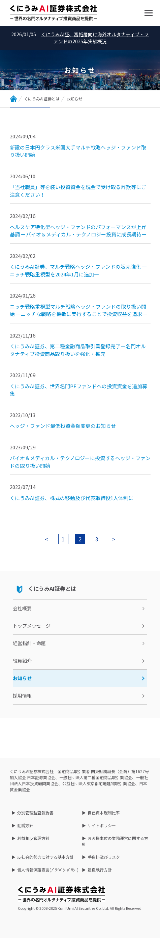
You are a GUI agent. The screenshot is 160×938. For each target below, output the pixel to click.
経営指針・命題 (29, 643)
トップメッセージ (32, 625)
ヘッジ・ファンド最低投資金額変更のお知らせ (63, 425)
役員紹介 (22, 660)
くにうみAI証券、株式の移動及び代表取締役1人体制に (71, 497)
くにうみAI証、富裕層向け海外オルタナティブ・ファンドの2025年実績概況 (95, 38)
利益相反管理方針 (33, 838)
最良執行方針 (100, 870)
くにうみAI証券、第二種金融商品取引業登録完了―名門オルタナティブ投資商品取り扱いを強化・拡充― (78, 350)
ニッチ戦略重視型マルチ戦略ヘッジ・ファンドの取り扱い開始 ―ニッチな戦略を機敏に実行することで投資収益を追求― (78, 310)
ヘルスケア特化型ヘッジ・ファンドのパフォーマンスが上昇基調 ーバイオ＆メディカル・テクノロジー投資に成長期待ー (78, 230)
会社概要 (22, 608)
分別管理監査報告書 (35, 812)
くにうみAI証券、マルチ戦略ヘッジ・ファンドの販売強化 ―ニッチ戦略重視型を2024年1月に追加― (78, 270)
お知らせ (22, 678)
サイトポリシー (102, 825)
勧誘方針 (25, 825)
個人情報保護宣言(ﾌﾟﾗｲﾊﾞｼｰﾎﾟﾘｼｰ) (47, 870)
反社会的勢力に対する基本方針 (45, 857)
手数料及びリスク (104, 857)
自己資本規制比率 (104, 812)
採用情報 (22, 695)
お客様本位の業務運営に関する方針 (115, 841)
